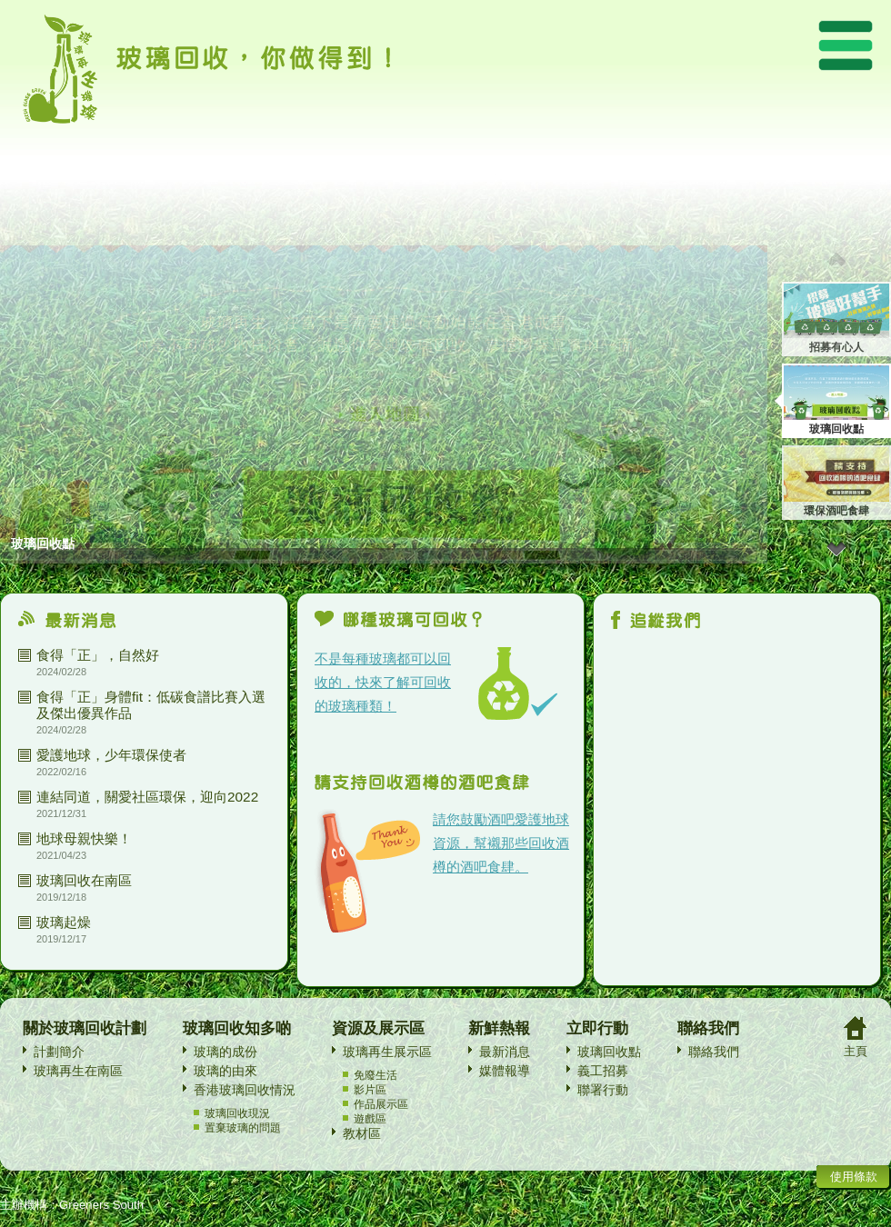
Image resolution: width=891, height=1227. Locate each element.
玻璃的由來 (225, 1070)
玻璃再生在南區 (78, 1070)
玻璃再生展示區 (387, 1051)
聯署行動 (602, 1089)
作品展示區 (381, 1104)
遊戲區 (370, 1118)
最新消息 (504, 1051)
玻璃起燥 (63, 922)
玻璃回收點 (609, 1051)
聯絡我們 (713, 1051)
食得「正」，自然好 (97, 655)
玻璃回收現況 (237, 1113)
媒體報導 (504, 1070)
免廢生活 (375, 1075)
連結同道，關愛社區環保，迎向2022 (147, 796)
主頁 (855, 1051)
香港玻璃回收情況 (244, 1089)
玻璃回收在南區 (84, 880)
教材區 (362, 1133)
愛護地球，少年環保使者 (111, 755)
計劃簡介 (59, 1051)
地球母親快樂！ (84, 838)
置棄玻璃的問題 (243, 1128)
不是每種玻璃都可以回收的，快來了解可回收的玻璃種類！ (383, 682)
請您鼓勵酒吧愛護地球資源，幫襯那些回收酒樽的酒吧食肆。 (501, 843)
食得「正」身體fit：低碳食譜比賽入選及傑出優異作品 (150, 705)
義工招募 (602, 1070)
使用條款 (853, 1176)
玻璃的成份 (225, 1051)
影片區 (370, 1089)
